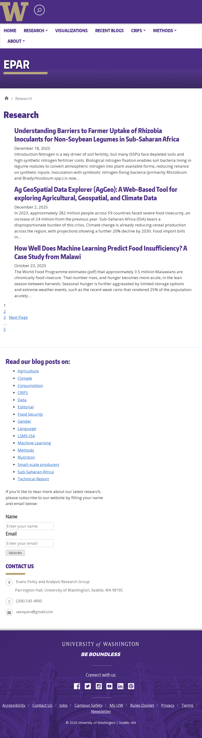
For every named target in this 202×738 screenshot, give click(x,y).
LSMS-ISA (26, 435)
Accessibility (13, 705)
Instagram (100, 685)
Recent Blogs (109, 30)
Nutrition (26, 457)
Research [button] (34, 30)
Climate (25, 378)
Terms (188, 705)
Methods (26, 450)
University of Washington (15, 10)
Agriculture (28, 371)
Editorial (26, 407)
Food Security (30, 414)
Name (11, 516)
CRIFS (23, 392)
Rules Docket (142, 705)
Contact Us (42, 705)
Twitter (90, 685)
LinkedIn (122, 685)
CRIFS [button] (136, 30)
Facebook (79, 685)
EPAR (6, 96)
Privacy (167, 705)
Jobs (63, 705)
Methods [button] (163, 30)
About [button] (14, 41)
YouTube (111, 685)
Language (27, 428)
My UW (116, 705)
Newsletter (101, 711)
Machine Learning (34, 443)
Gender (24, 421)
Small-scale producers (38, 464)
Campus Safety (89, 705)
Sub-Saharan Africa (36, 471)
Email (11, 533)
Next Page (18, 317)
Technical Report (33, 478)
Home (10, 30)
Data (22, 400)
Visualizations (71, 30)
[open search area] (39, 10)
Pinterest (133, 685)
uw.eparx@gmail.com (34, 611)
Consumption (30, 385)
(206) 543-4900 (29, 601)
